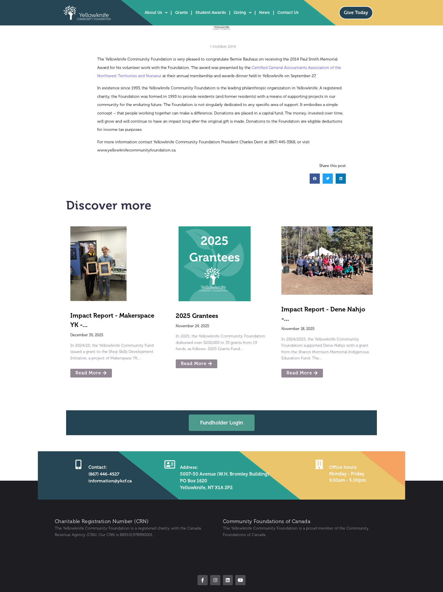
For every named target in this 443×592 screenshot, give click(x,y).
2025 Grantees (197, 316)
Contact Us (288, 12)
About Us (156, 12)
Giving (242, 12)
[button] (315, 179)
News (264, 12)
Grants (181, 12)
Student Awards (211, 12)
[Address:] (169, 464)
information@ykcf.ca (110, 480)
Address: (188, 467)
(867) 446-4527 (104, 474)
